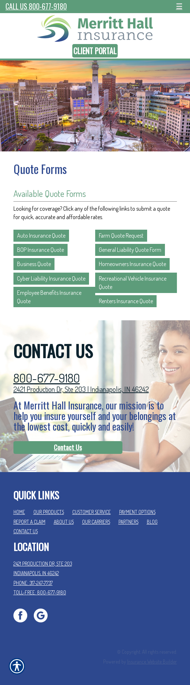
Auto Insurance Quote (41, 235)
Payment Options (137, 512)
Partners (128, 522)
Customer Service (91, 512)
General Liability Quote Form (130, 249)
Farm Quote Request (121, 235)
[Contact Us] (67, 447)
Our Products (48, 512)
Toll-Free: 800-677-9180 (39, 592)
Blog (152, 522)
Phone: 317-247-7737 (33, 583)
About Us (64, 522)
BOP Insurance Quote (40, 249)
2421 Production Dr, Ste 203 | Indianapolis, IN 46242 (81, 389)
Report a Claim (29, 522)
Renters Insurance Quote (126, 301)
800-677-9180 (46, 378)
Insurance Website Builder (152, 661)
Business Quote (34, 264)
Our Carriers (96, 522)
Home (19, 512)
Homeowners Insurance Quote (132, 264)
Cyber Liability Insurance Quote (51, 278)
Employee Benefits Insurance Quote (49, 297)
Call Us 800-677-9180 (36, 6)
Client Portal (95, 50)
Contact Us (68, 447)
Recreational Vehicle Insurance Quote (132, 282)
